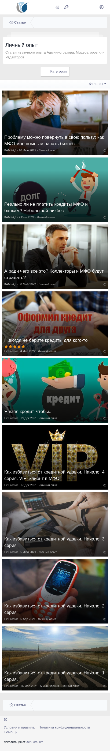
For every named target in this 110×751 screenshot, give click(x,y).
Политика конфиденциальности (64, 727)
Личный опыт (48, 150)
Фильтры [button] (96, 84)
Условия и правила (19, 727)
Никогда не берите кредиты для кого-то (46, 340)
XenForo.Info (34, 742)
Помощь (10, 732)
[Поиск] (88, 7)
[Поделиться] (104, 150)
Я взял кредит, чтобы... (28, 411)
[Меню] (7, 7)
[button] (101, 7)
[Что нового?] (77, 7)
